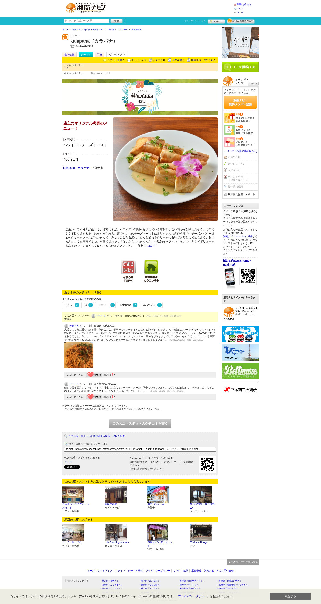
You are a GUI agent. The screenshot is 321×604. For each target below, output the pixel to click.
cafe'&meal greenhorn (117, 542)
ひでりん (101, 315)
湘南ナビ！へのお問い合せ (219, 570)
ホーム (240, 12)
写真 (99, 54)
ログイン (216, 21)
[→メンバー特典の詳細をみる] (240, 151)
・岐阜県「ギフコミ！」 (189, 585)
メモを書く (178, 60)
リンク (177, 570)
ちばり (150, 245)
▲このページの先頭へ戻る (243, 562)
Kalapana (128, 305)
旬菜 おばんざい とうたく (160, 544)
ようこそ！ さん (195, 20)
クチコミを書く (116, 60)
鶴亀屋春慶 (111, 504)
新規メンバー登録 (241, 21)
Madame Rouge (198, 542)
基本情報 (69, 54)
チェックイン (138, 60)
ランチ (72, 305)
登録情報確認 (235, 186)
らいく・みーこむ (72, 542)
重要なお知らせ (244, 4)
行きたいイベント (238, 163)
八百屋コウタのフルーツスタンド (75, 506)
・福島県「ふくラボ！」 (111, 585)
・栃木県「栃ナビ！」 (110, 581)
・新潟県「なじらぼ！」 (150, 585)
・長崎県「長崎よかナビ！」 (230, 581)
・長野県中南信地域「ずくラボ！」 (233, 585)
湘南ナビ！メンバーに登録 (238, 236)
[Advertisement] (171, 8)
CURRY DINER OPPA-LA (202, 506)
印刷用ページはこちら (203, 60)
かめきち (74, 325)
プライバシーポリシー (158, 570)
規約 (185, 570)
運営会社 (196, 570)
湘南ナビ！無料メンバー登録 (240, 102)
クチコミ (86, 54)
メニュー (106, 305)
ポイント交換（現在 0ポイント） (239, 178)
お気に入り (159, 60)
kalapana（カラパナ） (77, 168)
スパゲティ (152, 305)
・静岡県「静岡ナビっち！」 (191, 581)
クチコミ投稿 (135, 570)
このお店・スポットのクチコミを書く (140, 423)
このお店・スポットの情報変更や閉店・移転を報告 (96, 436)
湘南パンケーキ (156, 504)
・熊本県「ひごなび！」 (150, 581)
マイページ (234, 170)
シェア (68, 462)
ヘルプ (240, 8)
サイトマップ (104, 570)
